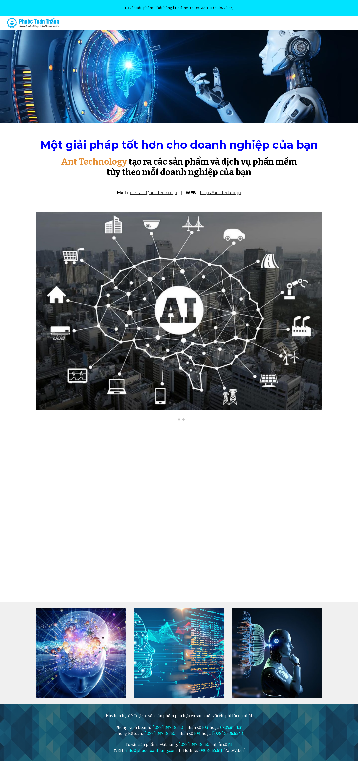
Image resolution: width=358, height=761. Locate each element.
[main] (179, 170)
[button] (352, 23)
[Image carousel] (179, 316)
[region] (179, 8)
